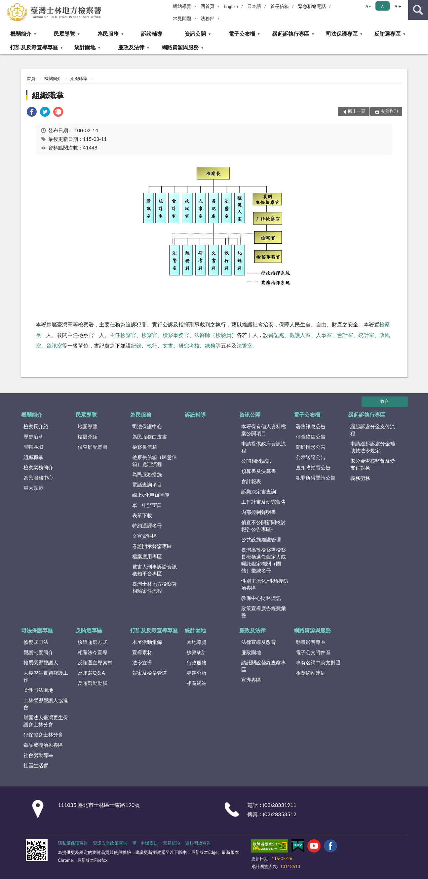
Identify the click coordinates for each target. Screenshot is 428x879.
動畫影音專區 (311, 642)
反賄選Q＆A (91, 673)
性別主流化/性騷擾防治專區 (264, 584)
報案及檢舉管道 (149, 673)
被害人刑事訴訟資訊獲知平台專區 (154, 570)
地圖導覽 (87, 426)
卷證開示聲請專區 (152, 546)
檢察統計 (197, 652)
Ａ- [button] (368, 6)
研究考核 (189, 345)
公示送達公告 (311, 457)
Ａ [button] (382, 6)
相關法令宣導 (92, 652)
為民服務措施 (147, 474)
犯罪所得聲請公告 (315, 478)
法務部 (207, 18)
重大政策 (33, 488)
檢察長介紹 (35, 426)
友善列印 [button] (389, 111)
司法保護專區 (342, 33)
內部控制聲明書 (258, 512)
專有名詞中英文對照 (318, 662)
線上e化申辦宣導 (151, 495)
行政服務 (197, 662)
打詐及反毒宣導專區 (34, 47)
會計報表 (251, 481)
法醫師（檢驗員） (215, 335)
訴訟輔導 (151, 33)
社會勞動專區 (38, 755)
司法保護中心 (147, 426)
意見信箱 (171, 843)
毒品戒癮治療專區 (43, 745)
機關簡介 (20, 33)
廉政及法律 (131, 47)
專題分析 (197, 673)
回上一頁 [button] (356, 111)
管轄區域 (33, 447)
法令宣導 (142, 662)
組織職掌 (79, 78)
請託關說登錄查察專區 (263, 665)
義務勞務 (360, 478)
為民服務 (108, 33)
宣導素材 (142, 652)
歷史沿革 (33, 437)
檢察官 (149, 335)
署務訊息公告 (311, 426)
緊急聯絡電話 (312, 6)
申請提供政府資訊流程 (263, 446)
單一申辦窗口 (147, 505)
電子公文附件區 (313, 652)
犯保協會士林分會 (43, 734)
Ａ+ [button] (397, 6)
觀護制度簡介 (38, 652)
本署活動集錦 (147, 642)
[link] (32, 112)
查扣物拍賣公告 (313, 467)
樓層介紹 (87, 437)
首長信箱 (279, 6)
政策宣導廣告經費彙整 (263, 611)
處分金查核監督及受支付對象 (372, 464)
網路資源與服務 (180, 47)
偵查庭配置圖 (92, 447)
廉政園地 (251, 652)
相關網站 (197, 683)
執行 (152, 345)
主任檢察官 (123, 335)
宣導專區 (251, 680)
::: (5, 5)
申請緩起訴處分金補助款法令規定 (372, 446)
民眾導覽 (64, 33)
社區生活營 (35, 765)
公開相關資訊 (256, 461)
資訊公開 (195, 33)
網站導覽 (182, 6)
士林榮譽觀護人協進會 (45, 703)
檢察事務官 (176, 335)
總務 (210, 345)
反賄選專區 (387, 33)
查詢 (418, 10)
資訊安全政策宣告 (110, 843)
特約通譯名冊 (147, 525)
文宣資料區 (144, 536)
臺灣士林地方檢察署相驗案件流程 (154, 587)
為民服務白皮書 (149, 437)
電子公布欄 (242, 33)
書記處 (276, 335)
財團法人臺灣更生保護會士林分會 (45, 720)
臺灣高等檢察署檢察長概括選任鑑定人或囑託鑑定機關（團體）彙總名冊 (263, 560)
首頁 (31, 78)
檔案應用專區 (147, 556)
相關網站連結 (311, 673)
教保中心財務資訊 (261, 598)
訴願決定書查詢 (258, 491)
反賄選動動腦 (92, 683)
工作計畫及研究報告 (263, 502)
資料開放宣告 (198, 843)
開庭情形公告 (311, 447)
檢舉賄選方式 (92, 642)
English (231, 6)
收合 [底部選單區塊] (384, 401)
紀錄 (136, 345)
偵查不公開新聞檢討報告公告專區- (263, 525)
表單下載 (142, 515)
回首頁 (207, 6)
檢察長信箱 (144, 447)
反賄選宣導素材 (95, 662)
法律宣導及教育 (258, 642)
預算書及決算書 (258, 471)
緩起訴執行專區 (290, 33)
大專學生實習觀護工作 (45, 676)
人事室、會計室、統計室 (345, 335)
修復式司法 (35, 642)
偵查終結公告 (311, 437)
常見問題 (182, 18)
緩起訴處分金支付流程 (372, 429)
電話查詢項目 (147, 484)
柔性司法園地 (38, 690)
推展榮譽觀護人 (40, 662)
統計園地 (85, 47)
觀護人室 (300, 335)
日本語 (254, 6)
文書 (168, 345)
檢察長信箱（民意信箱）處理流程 (154, 460)
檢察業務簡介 (38, 467)
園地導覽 (197, 642)
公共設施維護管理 (261, 539)
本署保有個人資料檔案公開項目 (263, 429)
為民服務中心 (38, 478)
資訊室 (54, 345)
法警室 (245, 345)
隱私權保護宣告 (73, 843)
